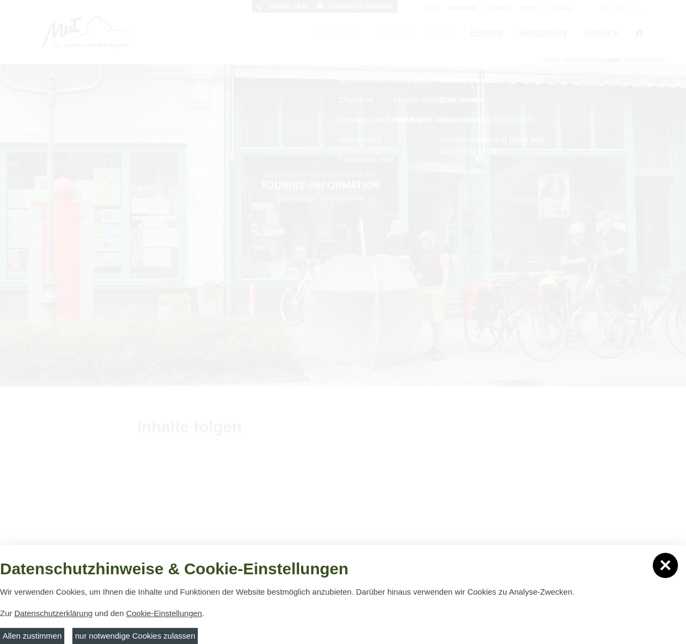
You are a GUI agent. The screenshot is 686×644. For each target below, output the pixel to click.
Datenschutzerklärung (53, 613)
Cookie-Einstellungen (164, 613)
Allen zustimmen (32, 635)
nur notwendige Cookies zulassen (135, 635)
